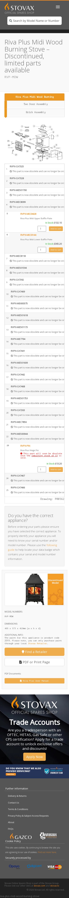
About (11, 822)
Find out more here (47, 852)
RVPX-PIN (25, 445)
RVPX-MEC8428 (28, 213)
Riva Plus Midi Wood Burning (34, 97)
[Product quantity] (42, 229)
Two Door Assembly (36, 104)
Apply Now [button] (34, 757)
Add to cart (56, 228)
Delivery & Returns (17, 795)
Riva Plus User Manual (34, 681)
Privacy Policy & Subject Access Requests (28, 815)
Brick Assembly (36, 112)
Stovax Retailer (37, 643)
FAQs (10, 828)
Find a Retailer (34, 652)
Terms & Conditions (18, 809)
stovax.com (39, 885)
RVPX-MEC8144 (28, 234)
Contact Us (13, 802)
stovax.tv (54, 885)
